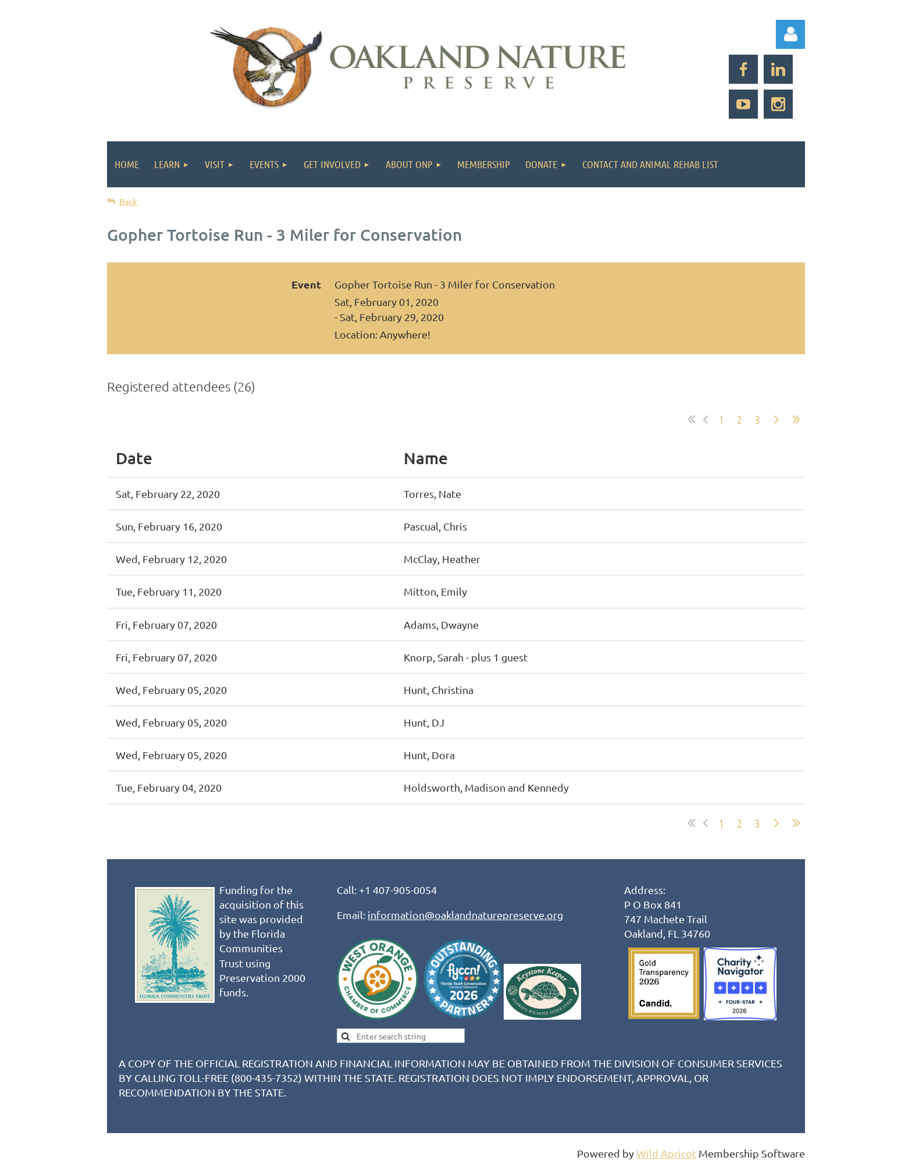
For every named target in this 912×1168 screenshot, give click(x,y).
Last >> (796, 419)
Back (128, 201)
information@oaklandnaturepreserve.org (465, 915)
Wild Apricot (666, 1153)
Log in (790, 34)
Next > (776, 419)
